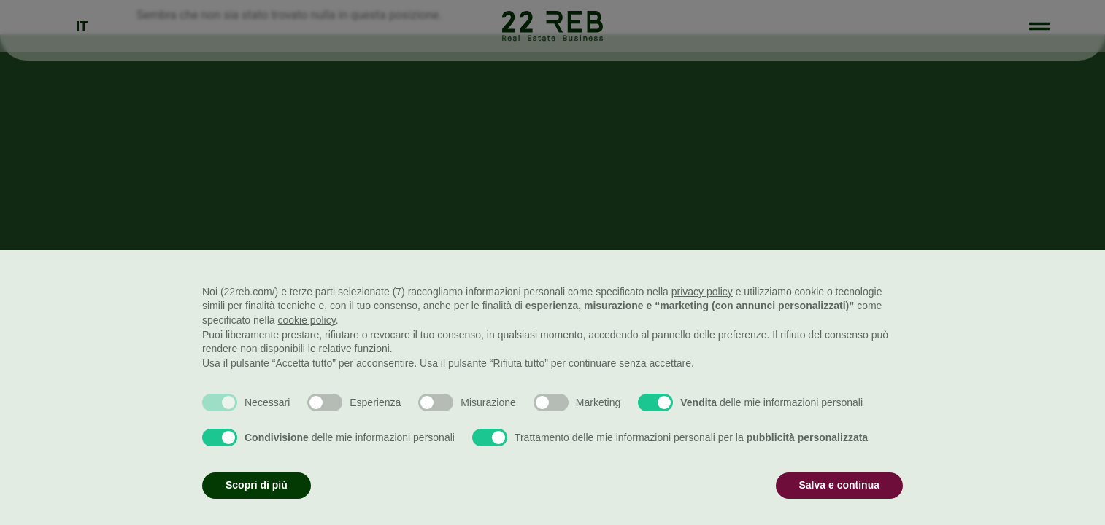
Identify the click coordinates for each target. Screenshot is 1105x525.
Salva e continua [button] (839, 485)
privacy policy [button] (702, 292)
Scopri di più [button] (257, 485)
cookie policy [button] (307, 320)
